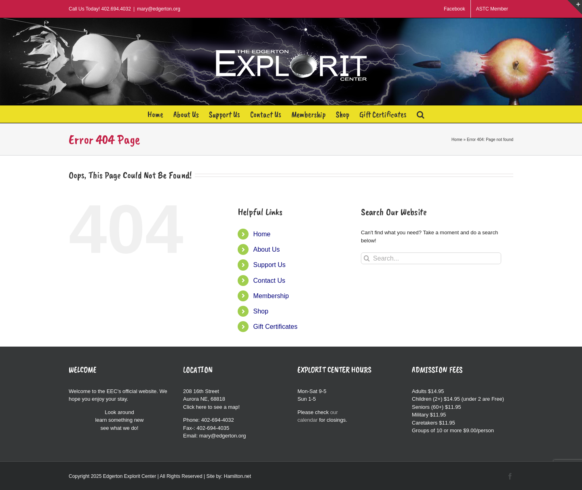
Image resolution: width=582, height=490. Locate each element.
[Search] (367, 258)
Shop (260, 311)
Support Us (269, 264)
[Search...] (431, 258)
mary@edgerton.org (158, 9)
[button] (420, 114)
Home (456, 139)
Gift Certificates (275, 326)
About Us (266, 249)
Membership (271, 295)
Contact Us (269, 280)
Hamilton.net (237, 476)
